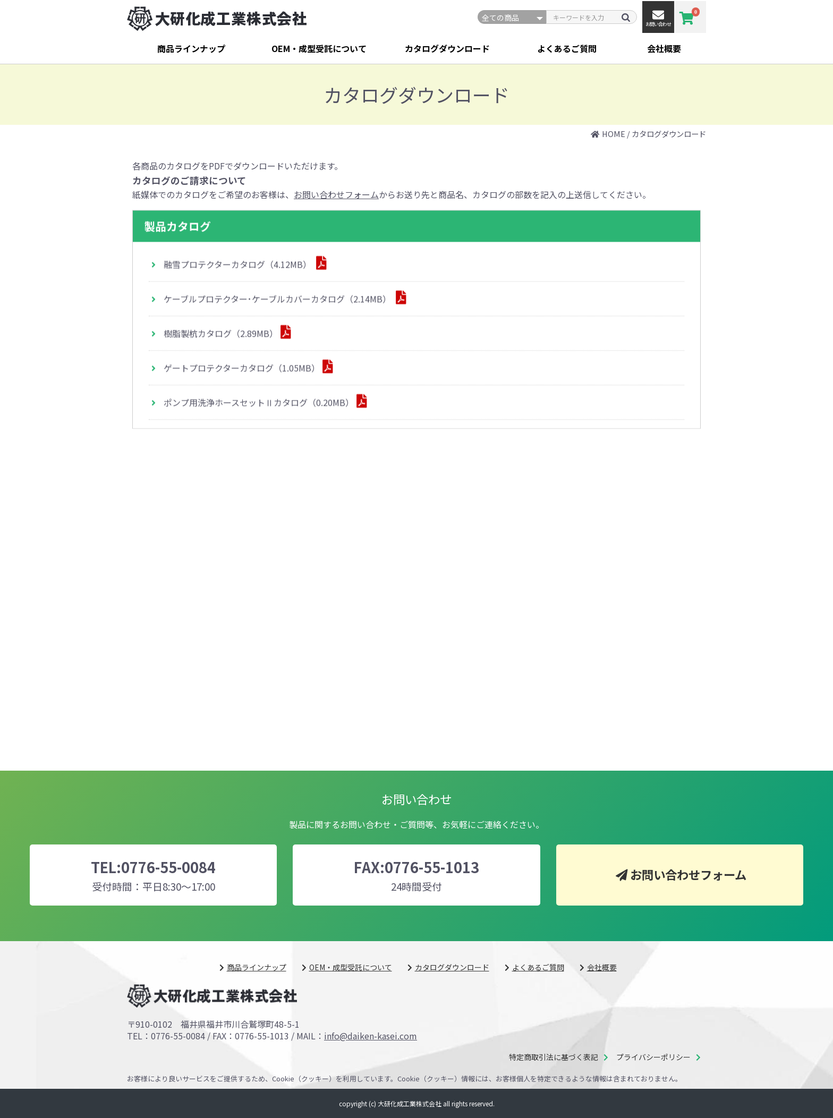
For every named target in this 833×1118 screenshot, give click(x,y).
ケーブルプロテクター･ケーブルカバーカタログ (278, 299)
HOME (613, 133)
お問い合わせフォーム (336, 194)
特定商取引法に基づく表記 (553, 1057)
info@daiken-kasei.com (370, 1035)
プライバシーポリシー (653, 1057)
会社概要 (664, 48)
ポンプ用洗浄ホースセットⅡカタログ (259, 402)
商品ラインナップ (191, 48)
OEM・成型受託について (319, 48)
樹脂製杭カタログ (221, 334)
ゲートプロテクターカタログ (242, 368)
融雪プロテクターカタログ (238, 265)
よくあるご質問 (567, 48)
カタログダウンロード (447, 48)
